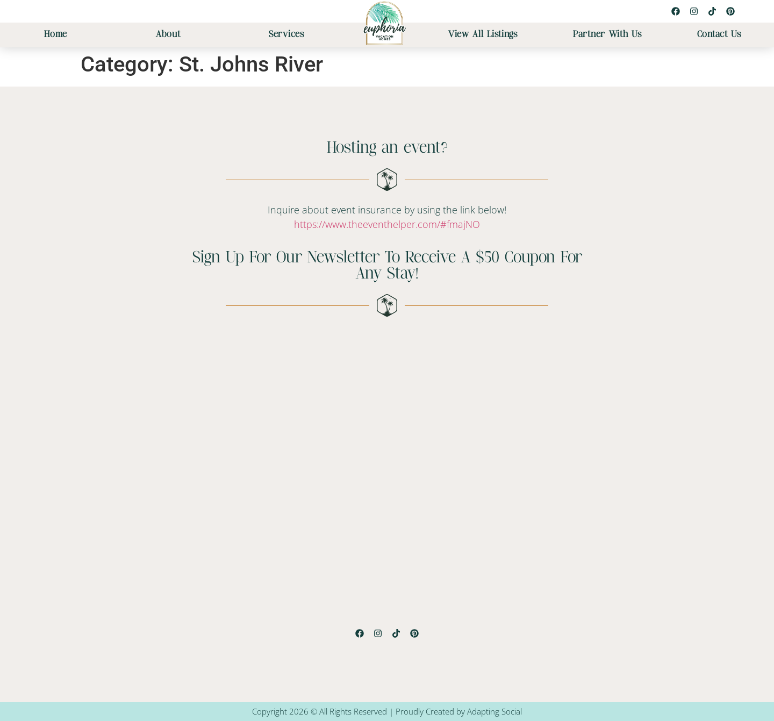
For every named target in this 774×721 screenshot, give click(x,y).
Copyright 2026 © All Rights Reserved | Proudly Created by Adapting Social (387, 711)
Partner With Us (607, 34)
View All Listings (483, 34)
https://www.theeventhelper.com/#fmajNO (387, 224)
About (168, 34)
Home (55, 34)
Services (286, 34)
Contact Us (719, 34)
